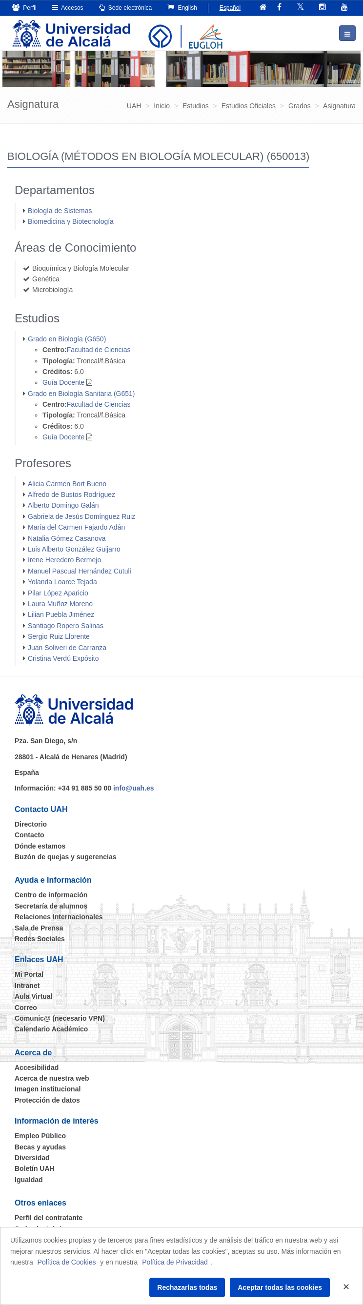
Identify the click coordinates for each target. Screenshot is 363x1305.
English (182, 7)
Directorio (31, 824)
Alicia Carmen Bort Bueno (67, 484)
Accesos (67, 7)
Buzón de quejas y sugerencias (66, 857)
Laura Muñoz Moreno (60, 604)
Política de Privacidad (175, 1262)
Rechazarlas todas (187, 1287)
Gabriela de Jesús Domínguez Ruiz (81, 516)
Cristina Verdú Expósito (63, 658)
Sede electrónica (125, 7)
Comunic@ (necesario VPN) (60, 1018)
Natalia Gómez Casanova (67, 538)
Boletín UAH (35, 1168)
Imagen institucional (48, 1089)
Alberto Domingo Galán (63, 505)
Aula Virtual (34, 996)
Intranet (27, 985)
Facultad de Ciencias (99, 350)
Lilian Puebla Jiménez (61, 614)
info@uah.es (133, 788)
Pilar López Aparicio (58, 593)
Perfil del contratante (48, 1218)
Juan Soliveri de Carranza (67, 648)
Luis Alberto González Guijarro (74, 549)
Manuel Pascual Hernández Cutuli (79, 571)
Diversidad (32, 1158)
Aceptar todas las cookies (280, 1287)
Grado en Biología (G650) (67, 339)
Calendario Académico (51, 1029)
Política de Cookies (67, 1262)
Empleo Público (40, 1136)
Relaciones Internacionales (59, 917)
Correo (26, 1007)
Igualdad (29, 1180)
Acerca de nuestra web (52, 1078)
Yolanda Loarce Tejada (62, 582)
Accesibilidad (37, 1067)
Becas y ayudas (40, 1147)
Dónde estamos (40, 846)
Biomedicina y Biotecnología (71, 221)
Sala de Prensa (39, 928)
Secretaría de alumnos (51, 906)
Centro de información (51, 895)
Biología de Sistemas (60, 211)
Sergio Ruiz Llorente (59, 636)
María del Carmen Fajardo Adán (76, 527)
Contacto (29, 835)
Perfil (24, 7)
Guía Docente (63, 382)
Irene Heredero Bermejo (64, 560)
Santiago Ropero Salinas (65, 626)
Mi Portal (29, 974)
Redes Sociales (40, 939)
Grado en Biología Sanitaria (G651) (81, 393)
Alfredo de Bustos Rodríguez (71, 494)
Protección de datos (47, 1100)
